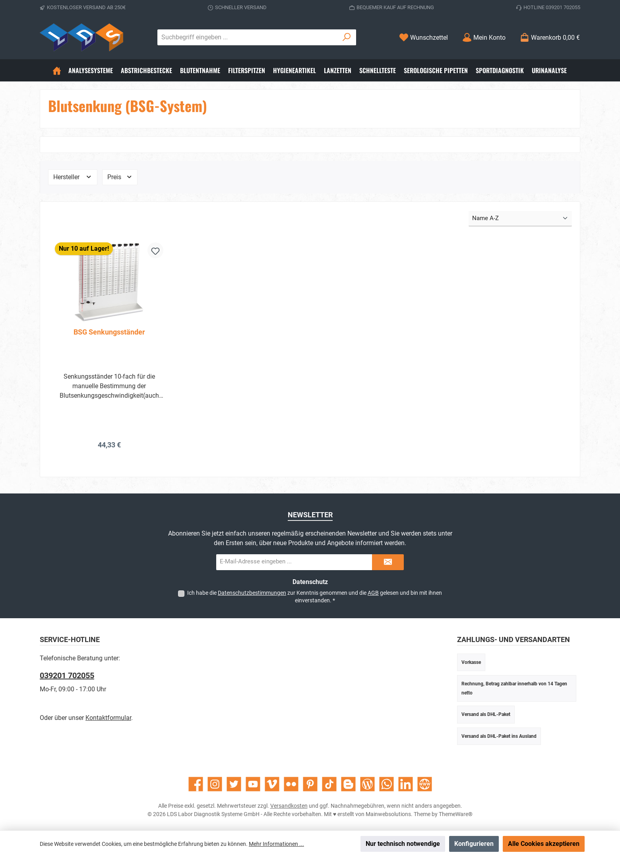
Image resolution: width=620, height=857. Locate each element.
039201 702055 (67, 675)
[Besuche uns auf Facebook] (196, 784)
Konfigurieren (474, 843)
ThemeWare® (456, 814)
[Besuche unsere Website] (425, 784)
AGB (373, 593)
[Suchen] (346, 37)
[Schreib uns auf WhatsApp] (386, 784)
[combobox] (247, 37)
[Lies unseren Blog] (367, 784)
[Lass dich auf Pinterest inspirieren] (310, 784)
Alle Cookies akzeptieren (543, 843)
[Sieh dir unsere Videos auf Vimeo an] (272, 784)
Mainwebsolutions (388, 814)
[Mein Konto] (484, 37)
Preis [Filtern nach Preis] (120, 177)
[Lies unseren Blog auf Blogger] (348, 784)
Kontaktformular (108, 718)
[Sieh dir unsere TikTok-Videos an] (329, 784)
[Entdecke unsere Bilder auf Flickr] (291, 784)
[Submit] (388, 562)
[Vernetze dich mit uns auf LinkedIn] (406, 784)
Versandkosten (289, 806)
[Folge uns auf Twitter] (234, 784)
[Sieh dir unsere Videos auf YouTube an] (253, 784)
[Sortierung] (520, 218)
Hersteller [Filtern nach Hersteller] (72, 177)
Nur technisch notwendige (403, 843)
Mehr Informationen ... (276, 844)
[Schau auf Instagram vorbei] (215, 784)
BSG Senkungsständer (109, 332)
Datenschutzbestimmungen (252, 593)
